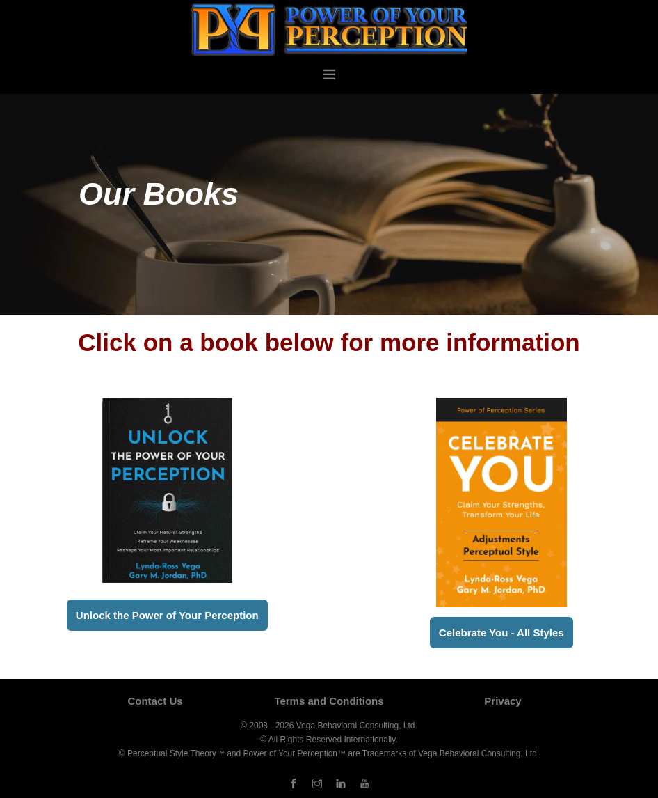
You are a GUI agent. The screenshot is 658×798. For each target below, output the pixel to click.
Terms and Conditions (328, 701)
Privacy (502, 701)
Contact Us (154, 701)
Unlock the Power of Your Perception (167, 615)
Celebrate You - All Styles (501, 633)
